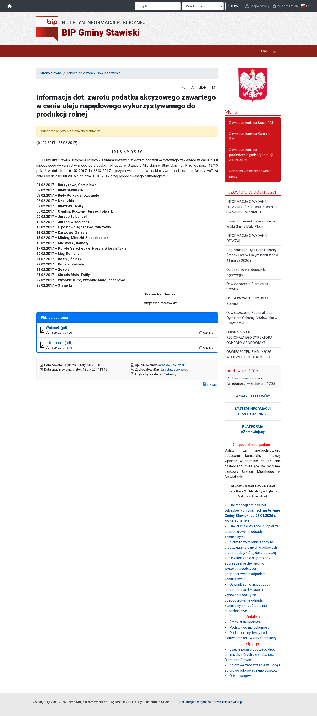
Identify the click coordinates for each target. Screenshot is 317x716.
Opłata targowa (240, 676)
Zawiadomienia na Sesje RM (251, 123)
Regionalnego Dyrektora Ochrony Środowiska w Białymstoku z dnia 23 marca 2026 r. (252, 255)
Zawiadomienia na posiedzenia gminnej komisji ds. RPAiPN (251, 155)
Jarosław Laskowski (171, 365)
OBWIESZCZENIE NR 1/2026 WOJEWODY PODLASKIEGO (248, 354)
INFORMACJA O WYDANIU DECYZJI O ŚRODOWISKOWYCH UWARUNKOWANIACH (251, 207)
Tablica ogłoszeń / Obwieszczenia (93, 73)
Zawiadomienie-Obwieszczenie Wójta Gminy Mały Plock (250, 224)
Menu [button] (269, 51)
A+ (202, 87)
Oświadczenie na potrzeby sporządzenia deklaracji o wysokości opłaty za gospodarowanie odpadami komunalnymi (247, 568)
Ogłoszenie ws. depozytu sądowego (246, 272)
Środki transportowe (245, 622)
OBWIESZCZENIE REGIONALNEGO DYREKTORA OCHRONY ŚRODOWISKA (249, 337)
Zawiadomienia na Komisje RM (249, 136)
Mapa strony (257, 6)
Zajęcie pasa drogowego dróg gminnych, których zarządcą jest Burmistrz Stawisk (250, 654)
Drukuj (210, 384)
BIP (306, 6)
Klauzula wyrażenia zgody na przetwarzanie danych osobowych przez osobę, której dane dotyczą (251, 547)
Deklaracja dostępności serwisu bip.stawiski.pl (211, 702)
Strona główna (51, 73)
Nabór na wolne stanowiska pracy (250, 173)
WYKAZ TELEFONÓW (253, 396)
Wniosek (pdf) (57, 328)
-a (184, 87)
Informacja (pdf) (59, 343)
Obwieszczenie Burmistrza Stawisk (247, 286)
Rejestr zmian (285, 6)
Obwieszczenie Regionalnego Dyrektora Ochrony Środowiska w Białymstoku (251, 317)
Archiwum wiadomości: (244, 378)
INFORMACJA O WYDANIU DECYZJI (247, 238)
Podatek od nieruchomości (249, 627)
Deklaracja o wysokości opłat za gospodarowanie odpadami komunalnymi (252, 531)
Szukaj (233, 6)
